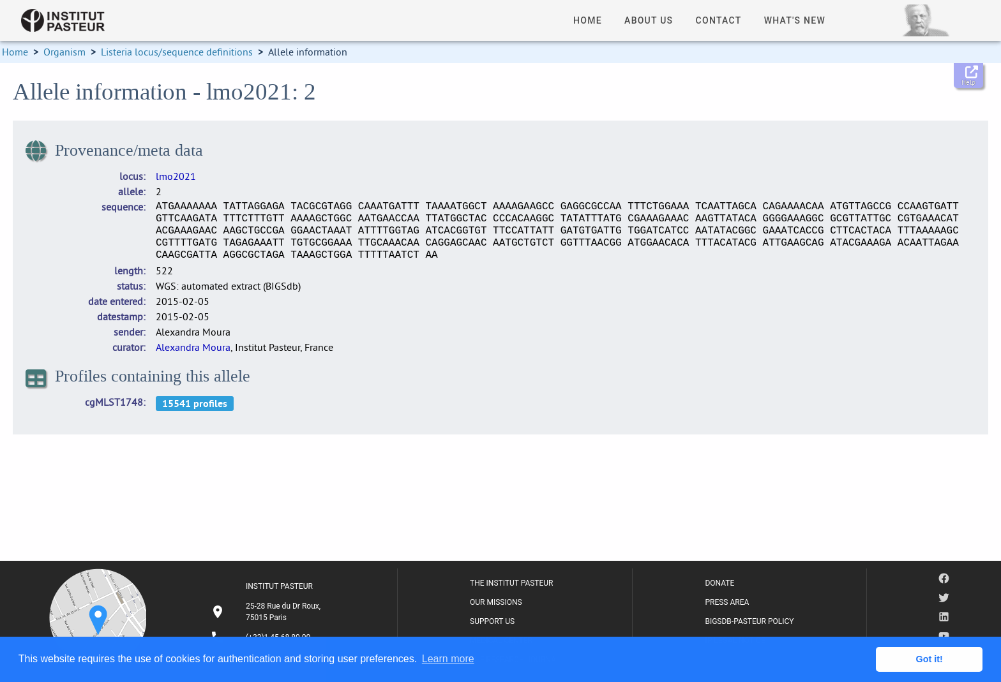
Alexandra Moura (193, 347)
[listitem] (267, 612)
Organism (64, 51)
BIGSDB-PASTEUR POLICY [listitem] (749, 621)
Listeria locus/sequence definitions (177, 51)
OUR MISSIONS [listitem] (496, 602)
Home (15, 51)
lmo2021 (176, 176)
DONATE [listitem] (719, 583)
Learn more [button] (448, 658)
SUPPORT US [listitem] (492, 621)
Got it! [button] (929, 659)
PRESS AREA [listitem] (727, 602)
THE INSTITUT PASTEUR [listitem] (511, 583)
